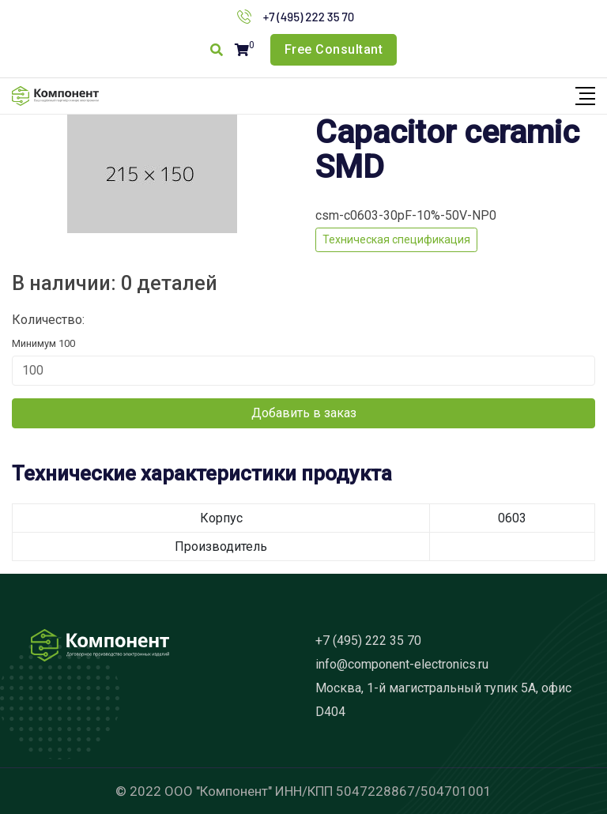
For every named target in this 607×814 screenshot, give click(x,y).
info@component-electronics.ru (401, 664)
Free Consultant (334, 49)
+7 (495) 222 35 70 (309, 16)
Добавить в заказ (303, 412)
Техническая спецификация (396, 239)
